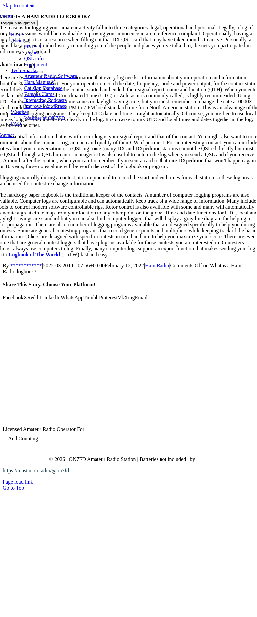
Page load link (18, 482)
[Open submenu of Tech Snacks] (40, 72)
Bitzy (202, 459)
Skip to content (19, 5)
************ (26, 265)
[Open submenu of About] (27, 42)
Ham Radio (157, 265)
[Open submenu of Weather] (30, 114)
